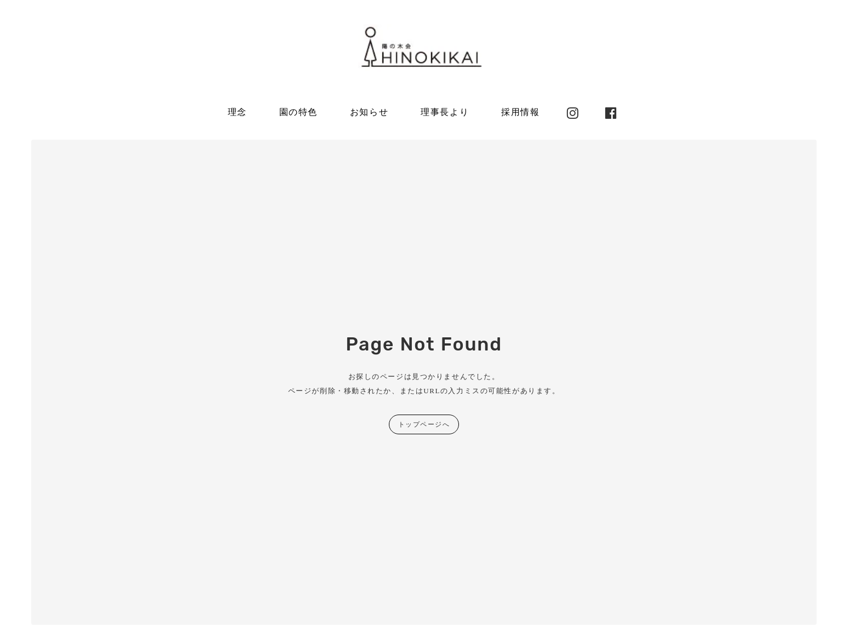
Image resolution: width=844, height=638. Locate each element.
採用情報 (520, 112)
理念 (237, 112)
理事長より (445, 112)
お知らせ (369, 112)
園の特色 (298, 112)
